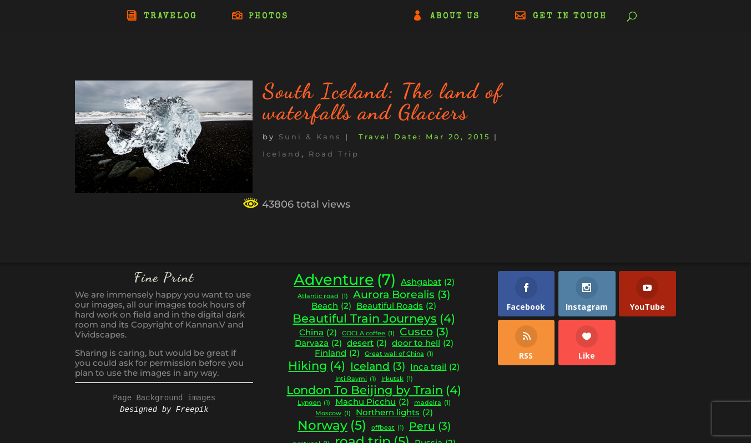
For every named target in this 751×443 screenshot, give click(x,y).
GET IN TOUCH (570, 17)
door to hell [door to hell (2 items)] (422, 343)
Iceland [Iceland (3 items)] (377, 366)
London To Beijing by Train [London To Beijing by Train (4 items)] (373, 390)
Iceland (282, 153)
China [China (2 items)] (318, 333)
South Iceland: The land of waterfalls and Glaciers (383, 101)
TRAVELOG (170, 17)
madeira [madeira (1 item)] (432, 403)
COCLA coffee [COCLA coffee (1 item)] (368, 334)
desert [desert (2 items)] (367, 343)
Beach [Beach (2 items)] (331, 306)
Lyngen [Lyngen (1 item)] (314, 403)
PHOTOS (269, 17)
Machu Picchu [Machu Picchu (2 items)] (372, 402)
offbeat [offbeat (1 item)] (387, 428)
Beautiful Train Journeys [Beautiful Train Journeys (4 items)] (374, 318)
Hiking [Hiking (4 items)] (316, 366)
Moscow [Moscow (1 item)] (333, 413)
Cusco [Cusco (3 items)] (424, 332)
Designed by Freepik (164, 409)
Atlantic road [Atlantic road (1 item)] (323, 296)
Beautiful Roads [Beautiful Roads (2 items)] (396, 306)
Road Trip (334, 153)
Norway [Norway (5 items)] (332, 425)
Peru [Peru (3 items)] (430, 426)
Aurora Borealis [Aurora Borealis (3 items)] (401, 295)
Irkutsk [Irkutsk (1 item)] (397, 379)
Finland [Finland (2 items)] (337, 353)
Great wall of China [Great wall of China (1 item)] (399, 354)
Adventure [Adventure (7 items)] (345, 280)
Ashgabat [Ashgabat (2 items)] (428, 282)
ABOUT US (455, 17)
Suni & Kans (310, 136)
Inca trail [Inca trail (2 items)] (435, 367)
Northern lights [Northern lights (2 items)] (394, 412)
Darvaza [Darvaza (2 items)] (318, 343)
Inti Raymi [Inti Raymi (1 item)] (355, 379)
